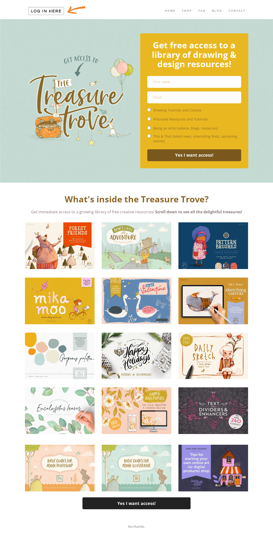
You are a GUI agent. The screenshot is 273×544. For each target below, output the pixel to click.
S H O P (186, 10)
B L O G (216, 10)
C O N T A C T (237, 10)
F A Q (201, 10)
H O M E (170, 10)
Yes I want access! (194, 155)
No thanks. (136, 526)
